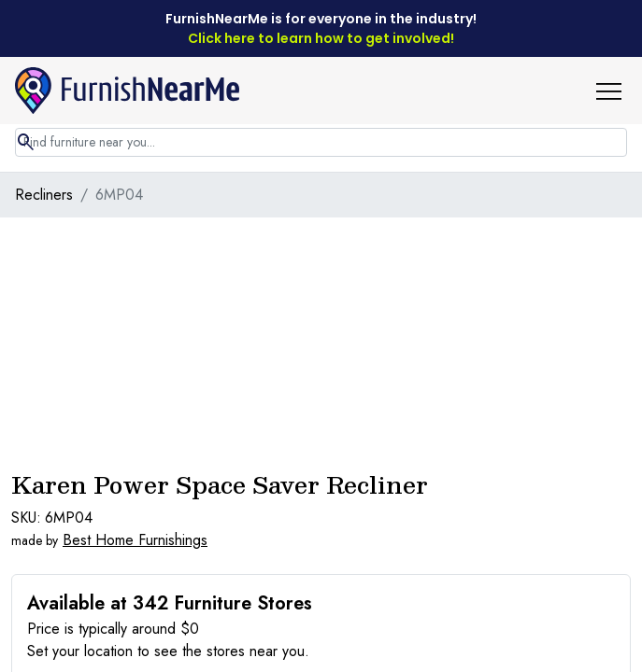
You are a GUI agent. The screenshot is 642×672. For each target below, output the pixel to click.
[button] (616, 90)
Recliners (44, 194)
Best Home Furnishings (135, 540)
